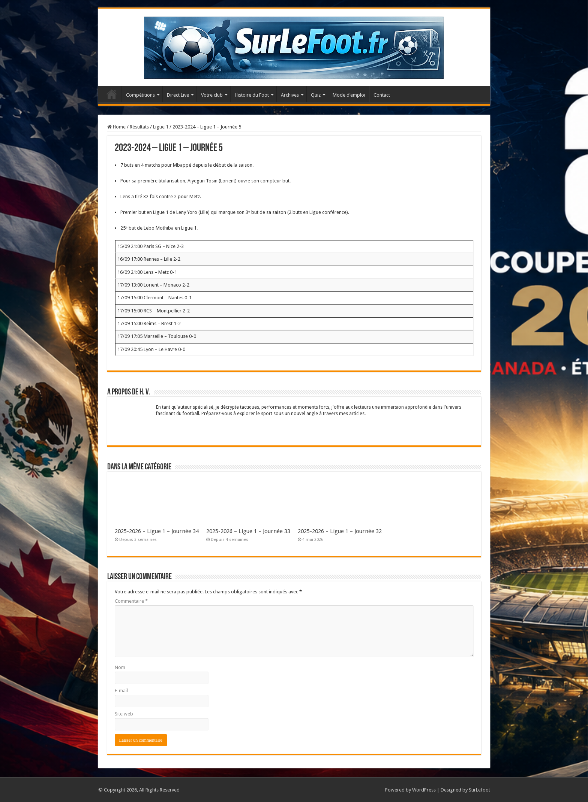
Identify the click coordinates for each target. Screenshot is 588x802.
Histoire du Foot (252, 95)
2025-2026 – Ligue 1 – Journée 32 (340, 531)
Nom (120, 667)
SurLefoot (479, 790)
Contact (382, 95)
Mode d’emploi (349, 95)
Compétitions (140, 95)
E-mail (121, 690)
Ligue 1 (160, 127)
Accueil (112, 94)
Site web (124, 714)
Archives (290, 95)
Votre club (212, 95)
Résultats (139, 127)
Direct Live (178, 95)
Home (116, 127)
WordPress (424, 790)
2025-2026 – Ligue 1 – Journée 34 (157, 531)
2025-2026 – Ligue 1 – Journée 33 (248, 531)
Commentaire (131, 601)
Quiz (316, 95)
